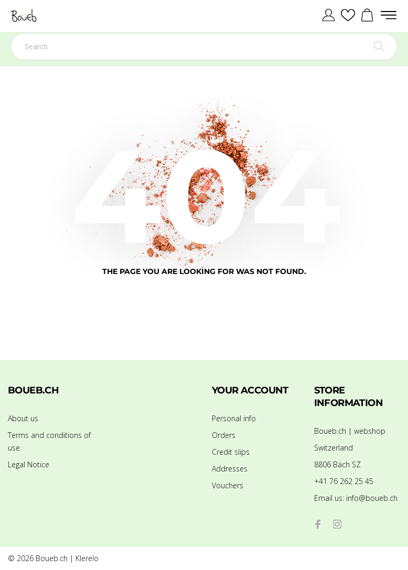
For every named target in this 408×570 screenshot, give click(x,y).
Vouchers (227, 485)
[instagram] (337, 524)
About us (23, 418)
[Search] (204, 46)
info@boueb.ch (356, 498)
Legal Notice (28, 464)
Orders (223, 435)
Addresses (230, 469)
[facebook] (318, 524)
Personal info (234, 418)
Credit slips (231, 452)
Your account (250, 390)
